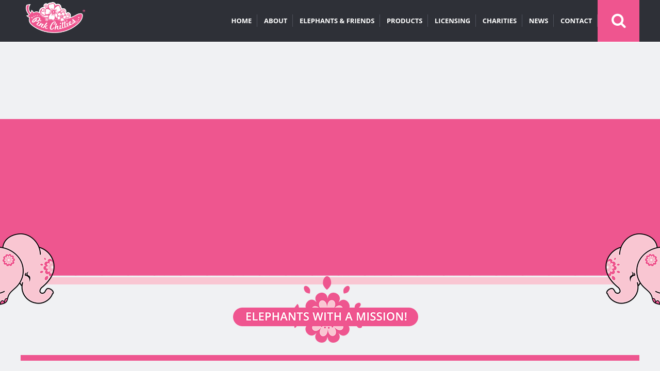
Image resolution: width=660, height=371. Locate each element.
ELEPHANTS (337, 20)
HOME (242, 20)
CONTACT (576, 20)
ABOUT (275, 20)
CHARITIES (500, 20)
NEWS (539, 20)
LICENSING (452, 20)
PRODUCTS (405, 20)
